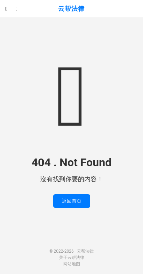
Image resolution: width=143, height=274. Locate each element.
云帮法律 (71, 8)
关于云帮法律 (71, 257)
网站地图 (71, 263)
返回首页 (71, 201)
